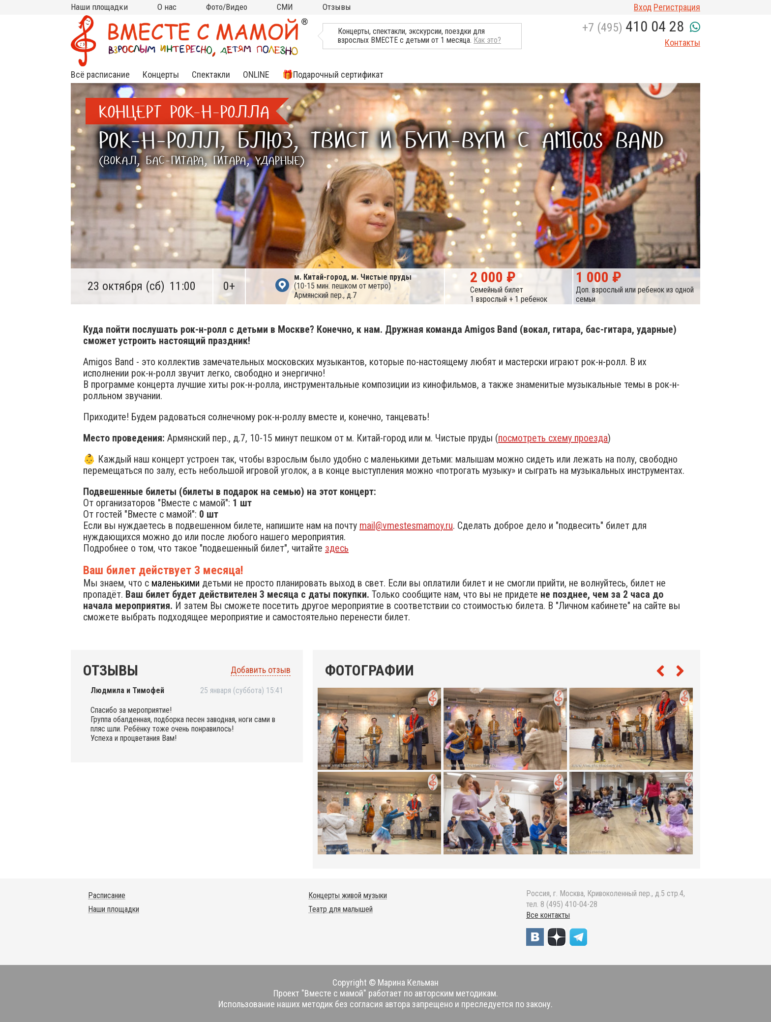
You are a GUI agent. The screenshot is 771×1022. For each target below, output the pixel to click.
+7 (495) (633, 27)
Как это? (487, 40)
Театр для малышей (340, 909)
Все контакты (548, 915)
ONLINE (256, 75)
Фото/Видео (226, 7)
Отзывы (337, 7)
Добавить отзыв (261, 670)
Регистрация (676, 7)
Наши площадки (99, 7)
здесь (337, 548)
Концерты (161, 75)
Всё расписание (100, 75)
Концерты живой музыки (347, 895)
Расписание (106, 895)
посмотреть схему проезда (553, 438)
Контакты (682, 42)
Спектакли (211, 75)
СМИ (285, 7)
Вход (643, 7)
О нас (167, 7)
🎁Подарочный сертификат (333, 75)
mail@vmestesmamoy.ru (406, 525)
